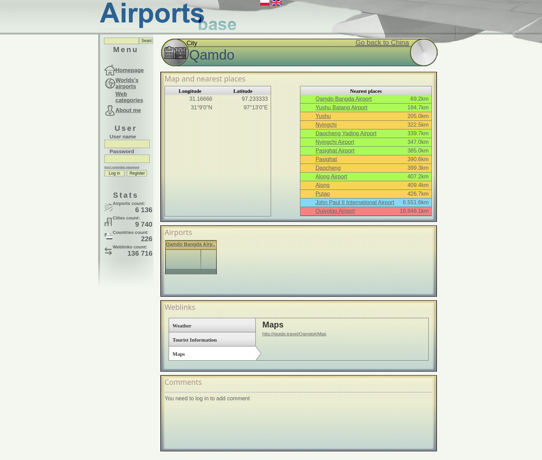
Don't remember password (121, 167)
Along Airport (331, 176)
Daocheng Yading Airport (346, 133)
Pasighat (326, 159)
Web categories (129, 97)
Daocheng (328, 168)
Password (122, 151)
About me (128, 110)
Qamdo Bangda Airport (344, 99)
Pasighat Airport (335, 151)
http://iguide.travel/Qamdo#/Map (294, 333)
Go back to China (382, 42)
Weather (181, 326)
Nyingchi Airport (335, 142)
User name (123, 136)
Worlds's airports (127, 83)
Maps (178, 354)
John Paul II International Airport (355, 202)
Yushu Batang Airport (341, 107)
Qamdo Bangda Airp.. (190, 244)
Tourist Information (194, 340)
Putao (323, 194)
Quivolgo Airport (335, 211)
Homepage (129, 70)
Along (323, 185)
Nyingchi (326, 125)
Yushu (323, 116)
